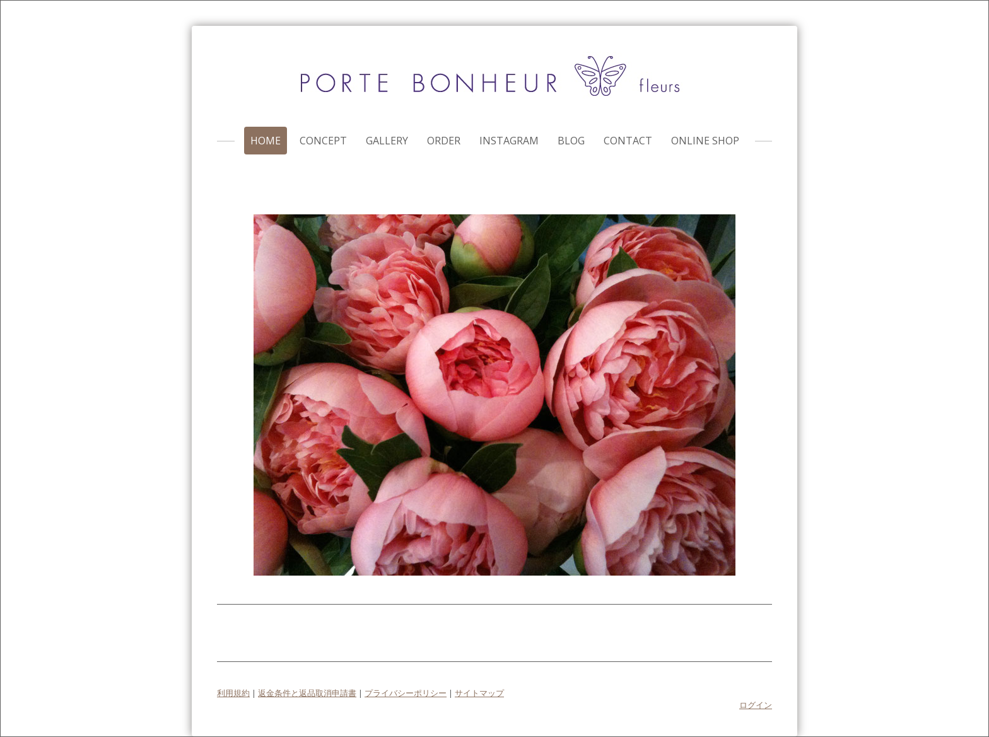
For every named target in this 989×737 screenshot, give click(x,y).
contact (628, 141)
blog (571, 141)
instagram (509, 141)
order (443, 141)
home (265, 141)
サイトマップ (479, 693)
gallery (387, 141)
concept (323, 141)
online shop (705, 141)
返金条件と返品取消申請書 (307, 693)
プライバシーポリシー (406, 693)
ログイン (755, 705)
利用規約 (233, 693)
